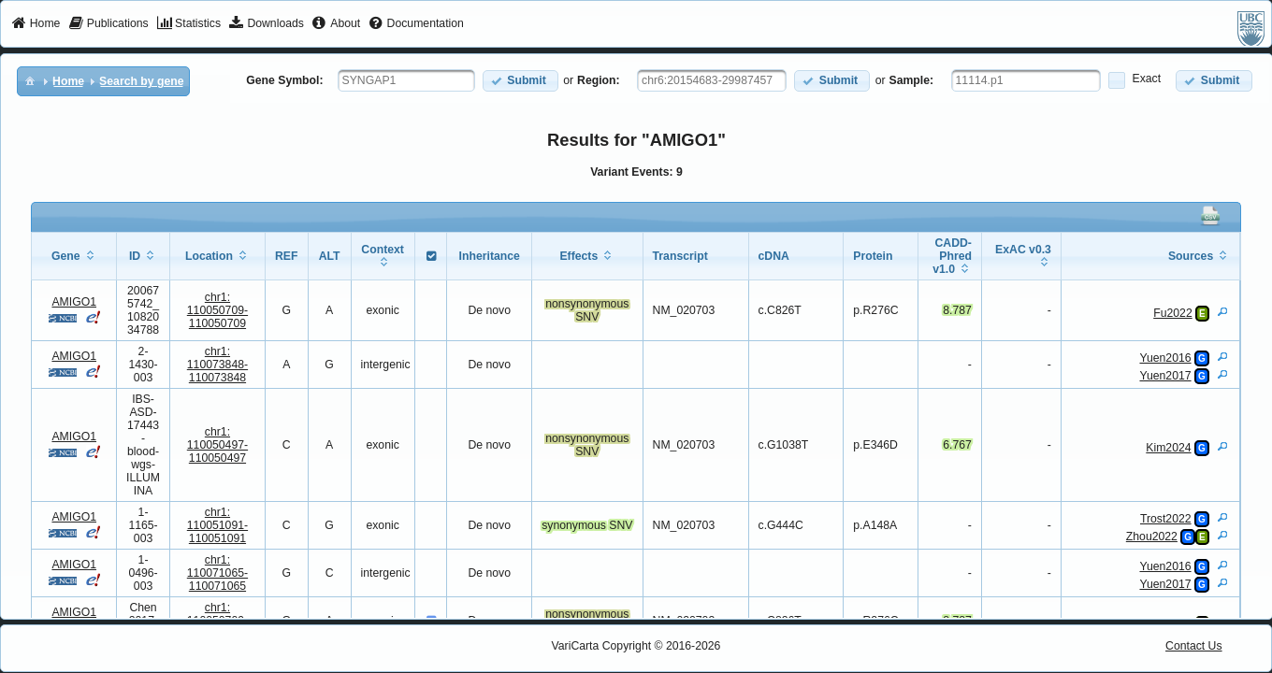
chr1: (217, 310)
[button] (520, 81)
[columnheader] (74, 256)
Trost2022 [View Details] (1166, 518)
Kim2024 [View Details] (1168, 447)
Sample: (911, 80)
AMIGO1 (73, 301)
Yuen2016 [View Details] (1165, 358)
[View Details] (1222, 311)
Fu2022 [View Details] (1172, 313)
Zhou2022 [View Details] (1152, 536)
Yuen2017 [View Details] (1165, 375)
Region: (598, 80)
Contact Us (1193, 645)
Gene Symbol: (284, 80)
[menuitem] (36, 24)
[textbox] (406, 80)
